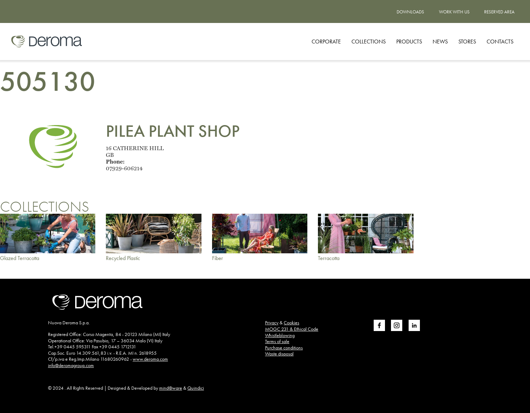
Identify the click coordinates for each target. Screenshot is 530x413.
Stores (467, 41)
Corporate (326, 41)
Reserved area (499, 12)
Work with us (454, 12)
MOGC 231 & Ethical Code (291, 329)
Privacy (271, 322)
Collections (368, 41)
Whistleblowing (280, 335)
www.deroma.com (150, 359)
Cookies (291, 322)
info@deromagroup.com (71, 365)
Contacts (500, 41)
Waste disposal (279, 353)
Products (409, 41)
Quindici (195, 388)
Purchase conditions (284, 347)
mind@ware (170, 388)
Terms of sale (277, 341)
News (440, 41)
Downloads (410, 12)
